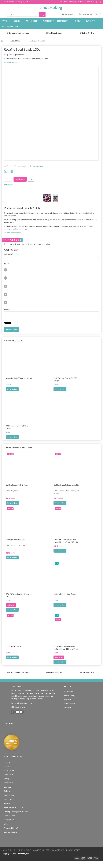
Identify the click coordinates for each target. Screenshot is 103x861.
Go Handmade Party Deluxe (17, 485)
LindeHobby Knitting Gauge (65, 594)
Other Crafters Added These (18, 447)
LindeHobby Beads (13, 646)
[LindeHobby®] (51, 7)
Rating (6, 263)
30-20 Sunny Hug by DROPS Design (17, 427)
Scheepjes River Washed (15, 539)
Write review (37, 166)
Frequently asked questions (21, 703)
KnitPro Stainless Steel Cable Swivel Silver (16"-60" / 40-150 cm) (66, 540)
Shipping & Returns (76, 2)
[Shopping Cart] (90, 14)
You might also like (13, 341)
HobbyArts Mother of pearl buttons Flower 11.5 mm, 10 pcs (66, 647)
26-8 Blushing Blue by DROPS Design (65, 379)
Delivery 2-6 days (87, 672)
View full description (12, 62)
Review (7, 309)
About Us (90, 2)
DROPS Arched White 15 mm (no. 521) (19, 595)
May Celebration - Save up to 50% (15, 2)
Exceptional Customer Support (19, 33)
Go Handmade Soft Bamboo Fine (67, 485)
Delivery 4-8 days (87, 33)
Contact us (63, 2)
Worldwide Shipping (54, 33)
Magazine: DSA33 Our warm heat (19, 378)
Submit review (11, 329)
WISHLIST (68, 14)
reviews (22, 166)
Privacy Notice (73, 850)
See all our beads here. (12, 232)
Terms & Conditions (55, 850)
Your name (8, 254)
